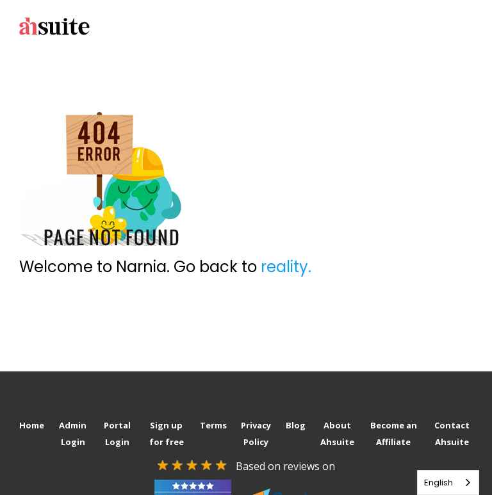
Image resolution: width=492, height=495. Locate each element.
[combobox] (448, 482)
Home (31, 425)
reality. (286, 266)
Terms (213, 425)
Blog (296, 425)
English (438, 482)
